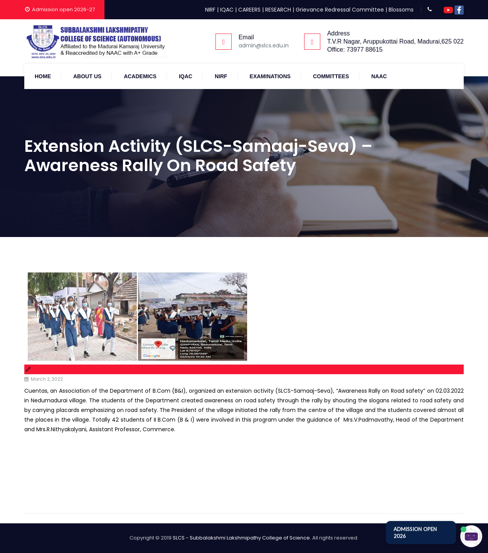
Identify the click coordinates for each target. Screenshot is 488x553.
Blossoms (401, 9)
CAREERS (249, 9)
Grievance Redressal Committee (340, 9)
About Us (87, 76)
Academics (140, 76)
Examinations (270, 76)
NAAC (379, 76)
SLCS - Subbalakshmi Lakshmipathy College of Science (241, 537)
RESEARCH (278, 9)
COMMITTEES (331, 76)
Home (43, 76)
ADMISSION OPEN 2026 (415, 532)
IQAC (227, 9)
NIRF (210, 9)
